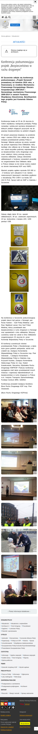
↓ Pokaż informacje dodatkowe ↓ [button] (19, 611)
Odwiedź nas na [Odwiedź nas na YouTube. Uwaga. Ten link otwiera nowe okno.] (5, 703)
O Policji (4, 635)
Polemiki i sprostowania (9, 631)
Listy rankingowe (7, 677)
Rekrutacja (17, 677)
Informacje (5, 655)
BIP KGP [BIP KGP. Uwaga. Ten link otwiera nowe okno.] (27, 704)
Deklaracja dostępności (26, 715)
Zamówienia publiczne (8, 680)
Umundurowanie (7, 643)
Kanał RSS (2, 703)
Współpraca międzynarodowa (23, 643)
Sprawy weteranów (27, 693)
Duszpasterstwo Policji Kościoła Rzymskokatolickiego (18, 645)
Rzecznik (5, 693)
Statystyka (5, 652)
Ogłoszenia (25, 674)
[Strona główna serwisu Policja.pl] (3, 17)
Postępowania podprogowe (10, 686)
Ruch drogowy (15, 626)
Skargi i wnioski (14, 693)
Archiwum (24, 686)
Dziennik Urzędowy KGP (9, 667)
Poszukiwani (26, 626)
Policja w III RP (16, 640)
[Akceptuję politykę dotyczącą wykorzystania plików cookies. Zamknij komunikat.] (35, 1)
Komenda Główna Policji (28, 638)
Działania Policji (6, 620)
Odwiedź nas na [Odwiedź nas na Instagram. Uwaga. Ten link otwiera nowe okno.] (13, 703)
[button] (34, 17)
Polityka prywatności (6, 730)
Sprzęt (32, 640)
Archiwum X (5, 626)
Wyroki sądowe (24, 667)
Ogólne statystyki (15, 655)
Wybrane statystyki (29, 655)
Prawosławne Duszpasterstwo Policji (13, 648)
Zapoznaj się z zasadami (7, 727)
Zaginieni (5, 628)
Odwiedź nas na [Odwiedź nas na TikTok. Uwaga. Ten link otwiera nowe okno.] (9, 707)
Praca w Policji (6, 671)
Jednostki (5, 638)
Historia (25, 640)
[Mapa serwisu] (6, 17)
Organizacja (5, 640)
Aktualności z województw (19, 623)
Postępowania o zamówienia (11, 684)
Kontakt (4, 690)
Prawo (3, 664)
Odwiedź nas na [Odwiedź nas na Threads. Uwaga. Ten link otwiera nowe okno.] (2, 707)
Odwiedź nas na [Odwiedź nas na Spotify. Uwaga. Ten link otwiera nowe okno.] (13, 707)
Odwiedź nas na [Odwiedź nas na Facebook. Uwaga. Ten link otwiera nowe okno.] (9, 703)
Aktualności (15, 36)
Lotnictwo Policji (15, 628)
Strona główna (5, 36)
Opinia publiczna (7, 660)
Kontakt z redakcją (6, 715)
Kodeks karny (6, 658)
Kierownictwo (14, 638)
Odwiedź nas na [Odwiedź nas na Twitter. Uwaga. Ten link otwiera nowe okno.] (5, 707)
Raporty (26, 658)
